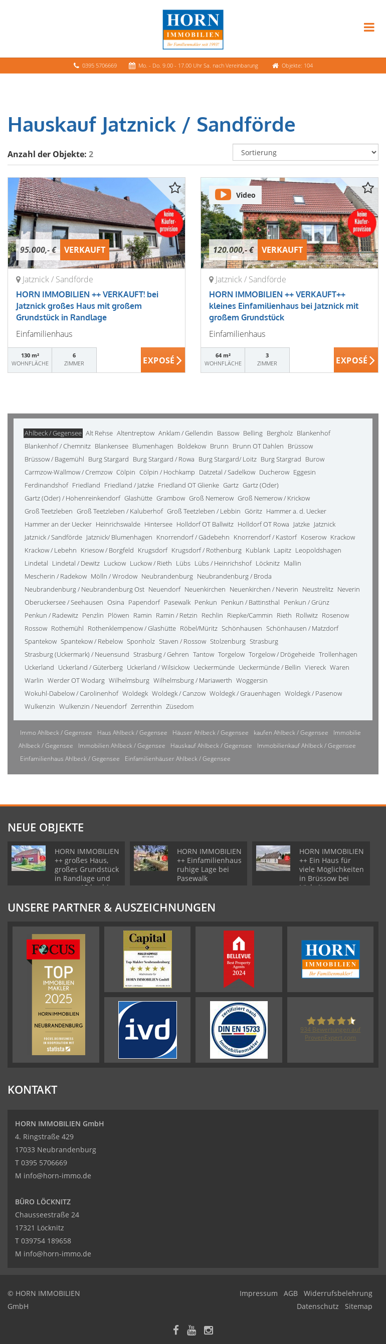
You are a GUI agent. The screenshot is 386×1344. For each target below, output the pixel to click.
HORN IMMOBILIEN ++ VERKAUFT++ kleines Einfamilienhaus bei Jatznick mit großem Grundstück (283, 305)
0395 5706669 (99, 65)
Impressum (259, 1293)
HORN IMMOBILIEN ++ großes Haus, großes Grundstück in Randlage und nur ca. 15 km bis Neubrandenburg (87, 873)
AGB (291, 1293)
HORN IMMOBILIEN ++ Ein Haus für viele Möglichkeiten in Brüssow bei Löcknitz (331, 869)
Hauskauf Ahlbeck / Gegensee (211, 745)
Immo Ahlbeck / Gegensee (56, 732)
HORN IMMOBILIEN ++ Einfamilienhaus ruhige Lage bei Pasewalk (209, 864)
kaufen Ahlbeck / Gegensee (291, 732)
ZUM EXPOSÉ (163, 360)
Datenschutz (318, 1306)
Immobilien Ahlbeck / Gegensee (121, 745)
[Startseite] (193, 28)
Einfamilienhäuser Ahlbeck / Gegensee (178, 758)
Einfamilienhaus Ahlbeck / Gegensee (70, 758)
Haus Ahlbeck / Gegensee (132, 732)
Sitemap (358, 1306)
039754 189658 (46, 1240)
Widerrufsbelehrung (338, 1293)
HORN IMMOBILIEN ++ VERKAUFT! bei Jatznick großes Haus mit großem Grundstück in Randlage (87, 305)
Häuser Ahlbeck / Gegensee (210, 732)
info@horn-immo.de (57, 1175)
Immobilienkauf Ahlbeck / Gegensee (306, 745)
